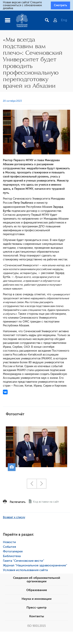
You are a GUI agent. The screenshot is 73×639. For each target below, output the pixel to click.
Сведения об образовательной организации (36, 579)
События (9, 547)
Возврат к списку (14, 517)
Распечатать (18, 502)
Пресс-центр (36, 607)
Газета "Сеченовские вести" (23, 560)
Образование (36, 590)
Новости (9, 542)
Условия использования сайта (25, 570)
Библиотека (12, 556)
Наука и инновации (37, 599)
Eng (64, 20)
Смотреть (60, 5)
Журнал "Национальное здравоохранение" (35, 565)
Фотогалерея (13, 551)
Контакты (36, 616)
